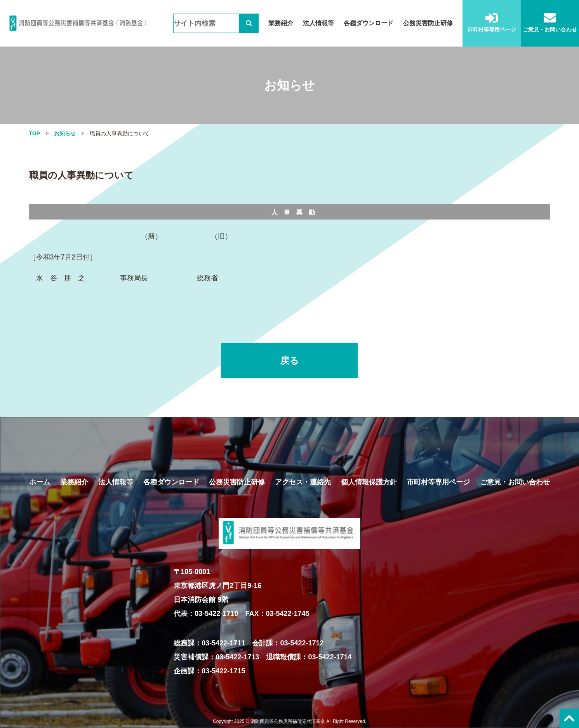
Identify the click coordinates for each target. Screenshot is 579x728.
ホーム (39, 482)
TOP (34, 133)
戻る (289, 360)
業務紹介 (280, 23)
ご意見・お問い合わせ (550, 22)
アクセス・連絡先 (303, 482)
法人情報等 (318, 23)
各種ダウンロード (368, 23)
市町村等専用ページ (492, 22)
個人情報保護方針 (369, 482)
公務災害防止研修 (428, 23)
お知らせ (65, 133)
